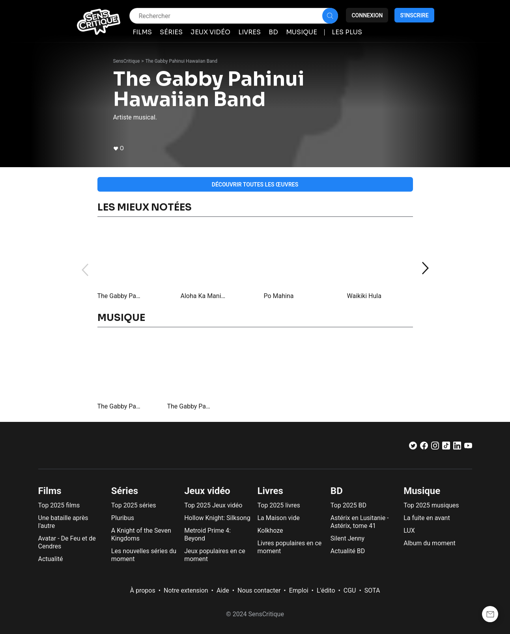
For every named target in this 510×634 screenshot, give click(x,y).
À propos (142, 590)
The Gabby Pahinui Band (119, 296)
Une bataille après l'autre (63, 522)
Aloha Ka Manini (203, 296)
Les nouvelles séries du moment (143, 555)
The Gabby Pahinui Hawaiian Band (182, 61)
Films (50, 490)
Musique (422, 490)
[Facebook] (424, 447)
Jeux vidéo (207, 490)
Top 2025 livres (278, 505)
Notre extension (186, 590)
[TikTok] (446, 447)
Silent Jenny (347, 538)
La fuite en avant (427, 518)
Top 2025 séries (133, 505)
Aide (223, 590)
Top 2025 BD (348, 505)
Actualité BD (348, 551)
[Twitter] (413, 447)
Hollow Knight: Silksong (217, 518)
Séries (124, 490)
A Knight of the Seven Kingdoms (141, 534)
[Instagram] (435, 447)
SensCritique (126, 61)
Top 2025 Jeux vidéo (213, 505)
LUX (409, 530)
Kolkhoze (270, 530)
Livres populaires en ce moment (289, 547)
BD (337, 490)
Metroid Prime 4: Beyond (207, 534)
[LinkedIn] (457, 447)
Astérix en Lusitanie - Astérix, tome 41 (360, 522)
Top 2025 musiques (431, 505)
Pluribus (122, 518)
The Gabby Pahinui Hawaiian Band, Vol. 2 (119, 406)
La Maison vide (278, 518)
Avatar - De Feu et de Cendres (67, 542)
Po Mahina (279, 296)
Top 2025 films (59, 505)
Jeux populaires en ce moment (214, 555)
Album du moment (430, 543)
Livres (270, 490)
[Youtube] (468, 447)
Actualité (50, 559)
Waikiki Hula (364, 296)
